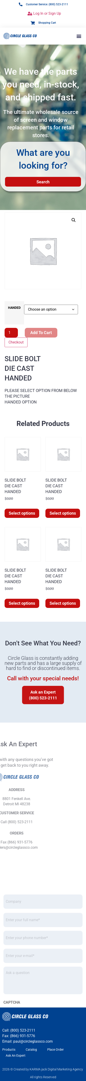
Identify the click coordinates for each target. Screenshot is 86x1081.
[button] (79, 36)
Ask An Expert (15, 1055)
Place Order (55, 1049)
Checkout (16, 342)
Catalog (31, 1049)
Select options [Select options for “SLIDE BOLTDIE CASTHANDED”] (22, 513)
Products (8, 1049)
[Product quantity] (11, 333)
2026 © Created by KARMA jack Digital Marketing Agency (42, 1069)
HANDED (14, 307)
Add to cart (41, 332)
